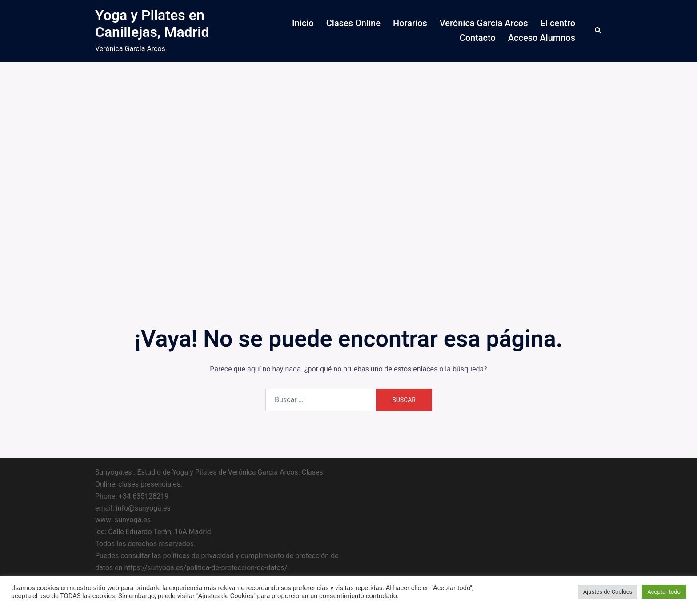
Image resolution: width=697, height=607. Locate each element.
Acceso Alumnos (541, 37)
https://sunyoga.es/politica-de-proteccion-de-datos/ (205, 567)
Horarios (410, 23)
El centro (558, 23)
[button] (598, 30)
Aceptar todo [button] (664, 591)
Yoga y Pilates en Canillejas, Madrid (152, 23)
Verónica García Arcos (484, 23)
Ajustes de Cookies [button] (608, 591)
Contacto (478, 37)
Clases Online (353, 23)
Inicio (303, 23)
